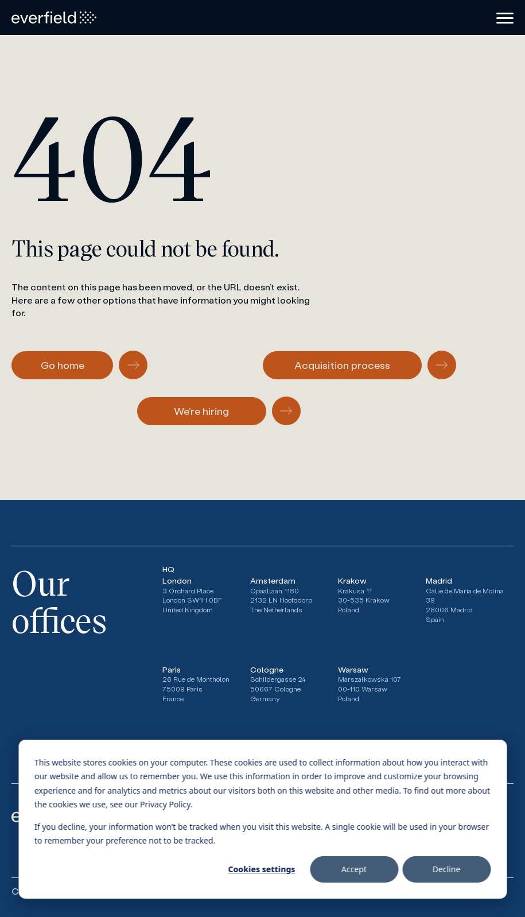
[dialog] (262, 819)
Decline (447, 869)
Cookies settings (261, 869)
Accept (354, 869)
